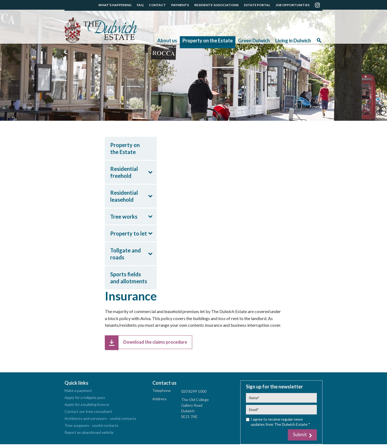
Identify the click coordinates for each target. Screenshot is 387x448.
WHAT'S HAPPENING (114, 5)
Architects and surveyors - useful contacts (100, 421)
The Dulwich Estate (100, 30)
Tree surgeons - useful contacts (91, 428)
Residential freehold (124, 172)
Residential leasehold (124, 196)
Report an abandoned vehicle (88, 435)
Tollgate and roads (125, 253)
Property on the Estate (207, 40)
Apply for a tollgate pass (84, 400)
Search (319, 42)
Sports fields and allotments (128, 277)
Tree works (123, 216)
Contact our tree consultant (88, 414)
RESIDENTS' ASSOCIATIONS (216, 5)
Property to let (128, 233)
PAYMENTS (180, 5)
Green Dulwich (254, 40)
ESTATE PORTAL (257, 5)
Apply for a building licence (86, 407)
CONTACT (157, 5)
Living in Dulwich (293, 40)
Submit (298, 438)
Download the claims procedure (160, 343)
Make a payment (78, 393)
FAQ (140, 5)
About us (167, 40)
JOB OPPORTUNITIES (292, 5)
